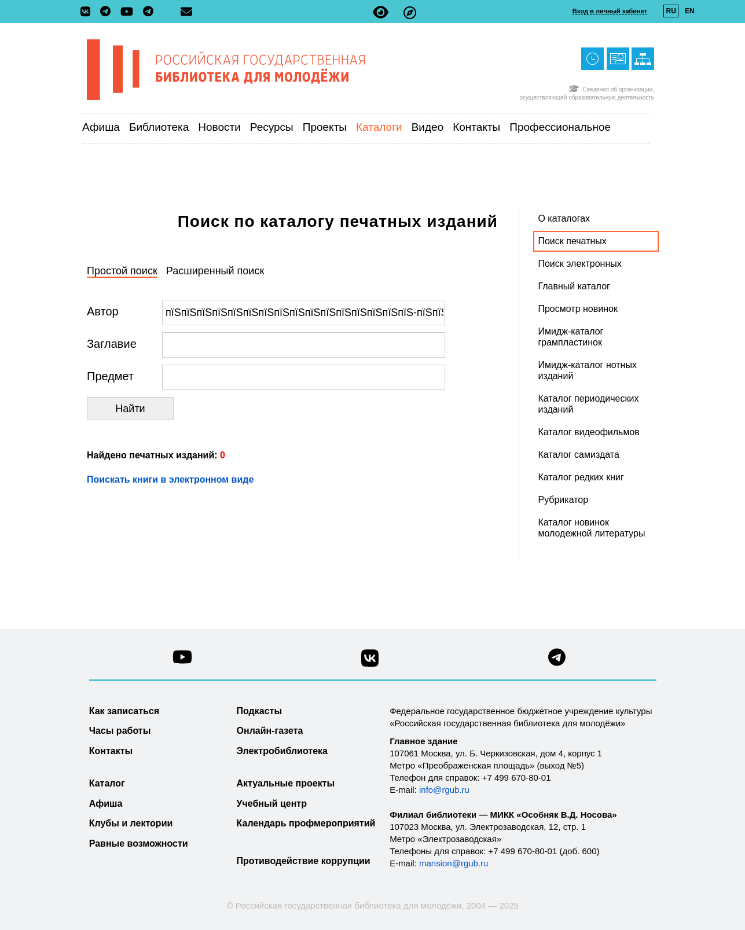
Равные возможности (138, 843)
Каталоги (379, 127)
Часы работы (120, 731)
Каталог (107, 783)
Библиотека (159, 127)
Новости (219, 127)
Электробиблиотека (282, 751)
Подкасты (259, 711)
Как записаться (124, 711)
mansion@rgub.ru (453, 863)
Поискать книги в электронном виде (170, 479)
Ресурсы (271, 127)
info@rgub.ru (444, 790)
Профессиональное (560, 127)
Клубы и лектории (131, 823)
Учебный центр (272, 803)
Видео (428, 127)
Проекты (325, 127)
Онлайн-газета (270, 731)
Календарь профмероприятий (306, 823)
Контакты (476, 127)
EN (690, 11)
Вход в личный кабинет (609, 11)
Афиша (101, 127)
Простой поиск (122, 271)
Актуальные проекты (286, 783)
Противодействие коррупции (303, 861)
